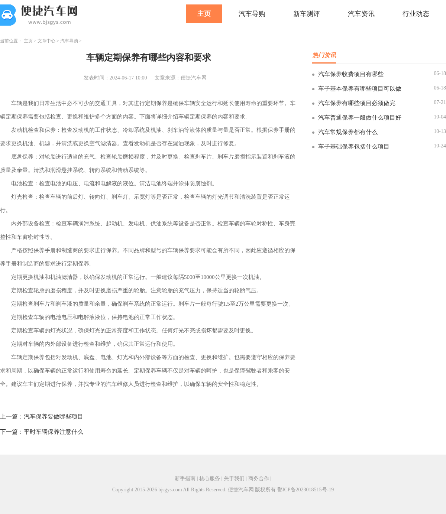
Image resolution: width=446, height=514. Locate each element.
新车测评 (306, 13)
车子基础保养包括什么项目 (354, 146)
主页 (204, 13)
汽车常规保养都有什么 (348, 132)
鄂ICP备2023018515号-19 (305, 489)
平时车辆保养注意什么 (53, 432)
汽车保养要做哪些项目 (53, 416)
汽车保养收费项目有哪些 (351, 74)
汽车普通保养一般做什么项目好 (359, 117)
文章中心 (46, 40)
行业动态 (416, 13)
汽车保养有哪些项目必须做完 (356, 103)
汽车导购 (252, 13)
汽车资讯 (361, 13)
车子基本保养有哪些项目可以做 (359, 88)
